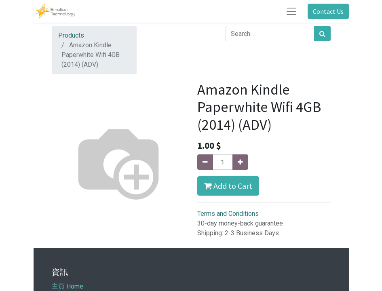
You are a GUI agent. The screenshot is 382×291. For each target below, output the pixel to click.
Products (71, 35)
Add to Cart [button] (228, 186)
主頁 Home (67, 286)
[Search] (322, 33)
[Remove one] (205, 162)
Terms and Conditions (228, 213)
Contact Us (328, 11)
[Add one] (240, 162)
